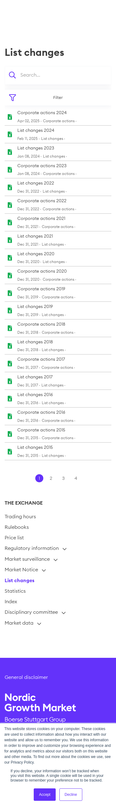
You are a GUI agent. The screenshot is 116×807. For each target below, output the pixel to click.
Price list (14, 537)
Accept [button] (44, 794)
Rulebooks (17, 527)
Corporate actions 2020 (42, 271)
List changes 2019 (35, 306)
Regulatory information (32, 548)
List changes (19, 580)
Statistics (15, 591)
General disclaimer (26, 677)
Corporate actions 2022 (42, 200)
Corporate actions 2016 (41, 412)
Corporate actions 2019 (41, 289)
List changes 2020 (35, 253)
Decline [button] (71, 794)
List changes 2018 (35, 342)
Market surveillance (27, 559)
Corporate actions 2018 (41, 324)
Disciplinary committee (31, 612)
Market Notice (21, 569)
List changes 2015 (35, 447)
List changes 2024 (35, 130)
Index (11, 601)
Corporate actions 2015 (41, 430)
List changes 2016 (35, 394)
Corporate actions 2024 (42, 112)
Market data (19, 623)
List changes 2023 (35, 148)
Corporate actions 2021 (41, 218)
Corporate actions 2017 (41, 359)
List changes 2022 (35, 183)
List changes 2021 (35, 236)
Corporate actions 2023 (42, 165)
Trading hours (20, 516)
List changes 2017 (35, 377)
